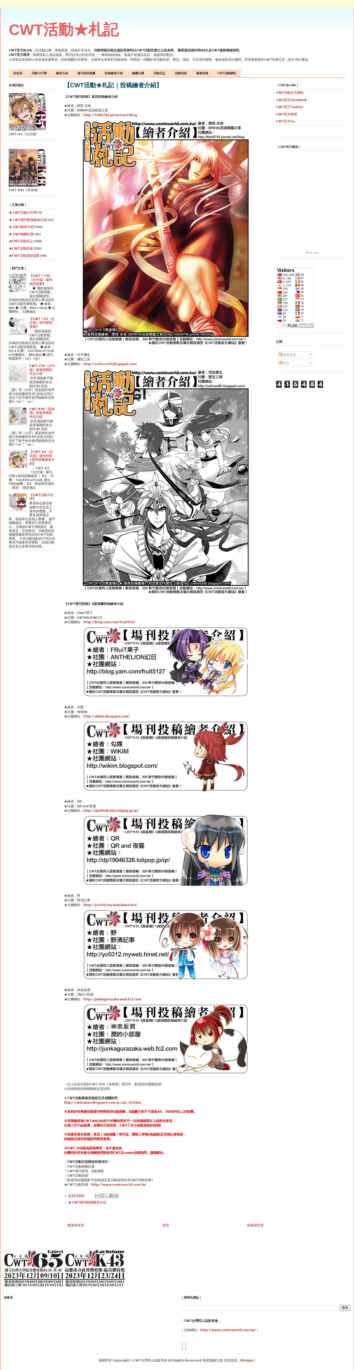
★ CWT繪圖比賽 (21, 234)
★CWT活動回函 (21, 248)
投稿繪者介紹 (114, 73)
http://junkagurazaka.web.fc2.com (112, 999)
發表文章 (287, 355)
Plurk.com (312, 252)
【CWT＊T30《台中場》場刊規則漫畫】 (40, 279)
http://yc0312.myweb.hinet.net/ (110, 905)
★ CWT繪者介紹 (21, 227)
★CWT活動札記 (21, 241)
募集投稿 (202, 73)
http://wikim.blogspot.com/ (107, 716)
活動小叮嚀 (39, 73)
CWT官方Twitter (290, 107)
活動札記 (159, 73)
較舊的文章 (255, 1225)
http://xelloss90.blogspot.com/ (110, 364)
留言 (284, 363)
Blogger (248, 1360)
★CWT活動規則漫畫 (24, 256)
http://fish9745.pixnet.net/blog (110, 115)
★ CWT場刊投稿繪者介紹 (87, 1202)
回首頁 (17, 73)
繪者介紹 (62, 73)
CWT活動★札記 (64, 29)
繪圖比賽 (138, 73)
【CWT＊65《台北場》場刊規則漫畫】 (42, 323)
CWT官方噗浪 (286, 114)
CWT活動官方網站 (290, 93)
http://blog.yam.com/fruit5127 (109, 622)
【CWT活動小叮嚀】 (41, 497)
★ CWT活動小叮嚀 (23, 212)
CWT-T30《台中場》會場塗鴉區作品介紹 (42, 369)
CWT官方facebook (291, 100)
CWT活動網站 (226, 73)
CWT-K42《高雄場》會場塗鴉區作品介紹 (41, 413)
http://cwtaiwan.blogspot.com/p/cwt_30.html (102, 1102)
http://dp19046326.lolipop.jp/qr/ (111, 811)
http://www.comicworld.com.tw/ (119, 1184)
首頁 (165, 1225)
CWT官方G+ (285, 121)
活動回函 (181, 73)
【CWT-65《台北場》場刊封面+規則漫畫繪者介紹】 (41, 457)
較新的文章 (76, 1225)
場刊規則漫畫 (86, 73)
